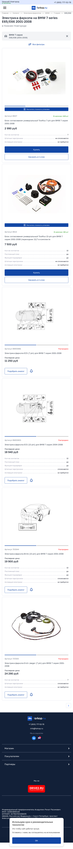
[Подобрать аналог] (16, 371)
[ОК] (36, 840)
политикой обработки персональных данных (32, 835)
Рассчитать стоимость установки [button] (36, 109)
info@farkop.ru (36, 728)
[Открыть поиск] (12, 7)
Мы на (36, 781)
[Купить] (36, 149)
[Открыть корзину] (67, 7)
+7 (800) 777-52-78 (62, 2)
